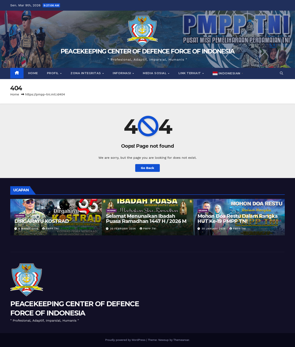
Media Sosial (155, 73)
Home (33, 73)
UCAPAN (20, 215)
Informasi (122, 73)
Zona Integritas (86, 73)
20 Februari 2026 (123, 228)
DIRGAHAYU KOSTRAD (41, 221)
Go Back (147, 168)
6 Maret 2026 (28, 228)
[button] (281, 73)
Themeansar (181, 339)
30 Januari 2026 (214, 228)
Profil (53, 73)
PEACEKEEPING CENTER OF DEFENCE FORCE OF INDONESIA (148, 51)
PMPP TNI (50, 228)
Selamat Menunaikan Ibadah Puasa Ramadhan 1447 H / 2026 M (146, 218)
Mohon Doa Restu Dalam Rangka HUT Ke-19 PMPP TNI (237, 218)
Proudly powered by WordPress (125, 339)
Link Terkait (190, 73)
